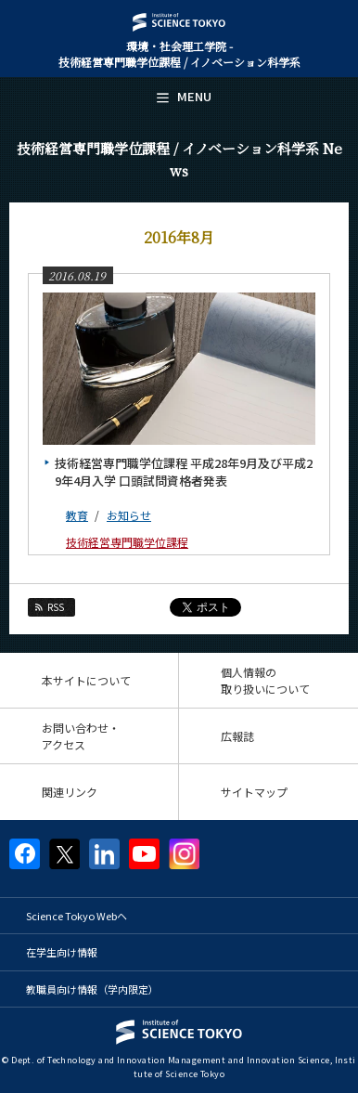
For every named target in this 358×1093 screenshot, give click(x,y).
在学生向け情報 (61, 951)
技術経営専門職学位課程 (127, 542)
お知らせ (129, 515)
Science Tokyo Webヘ (76, 915)
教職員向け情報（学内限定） (92, 989)
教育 (77, 515)
